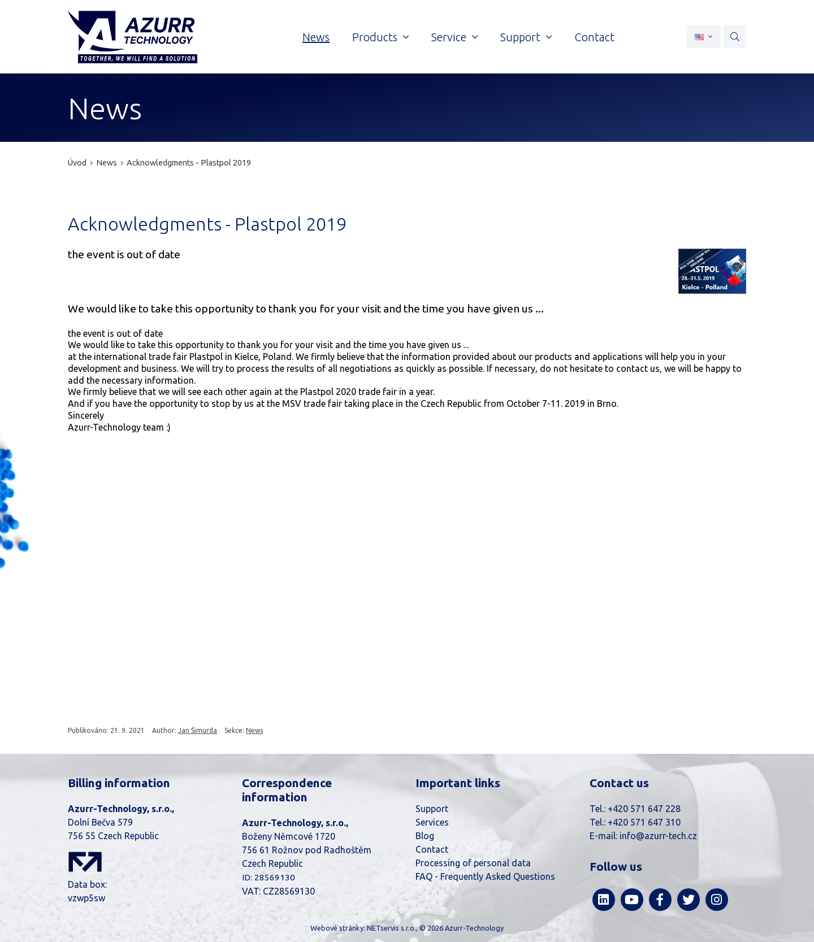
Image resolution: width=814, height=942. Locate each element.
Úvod (77, 162)
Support (431, 809)
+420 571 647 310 (644, 822)
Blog (424, 836)
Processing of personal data (473, 863)
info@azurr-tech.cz (658, 836)
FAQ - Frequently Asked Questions (485, 876)
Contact (431, 849)
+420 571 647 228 (644, 809)
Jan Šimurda (197, 730)
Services (432, 822)
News (107, 162)
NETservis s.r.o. (391, 928)
